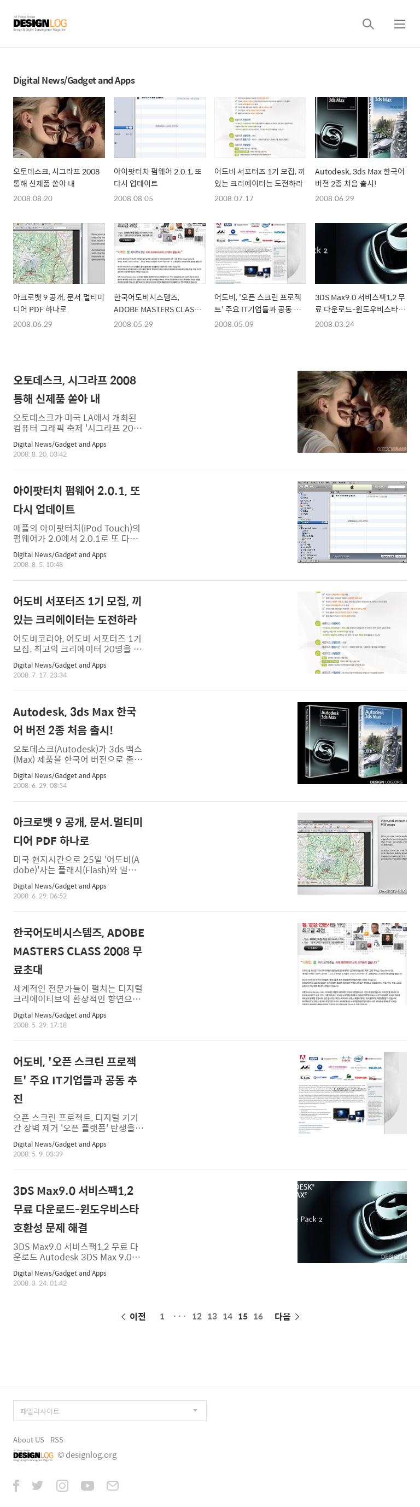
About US (28, 1439)
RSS (56, 1439)
